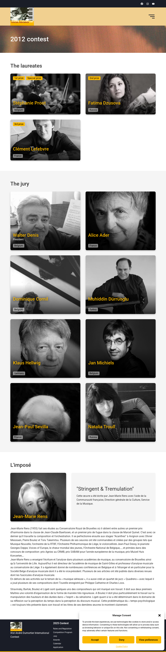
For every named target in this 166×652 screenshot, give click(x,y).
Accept (95, 639)
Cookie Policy (122, 646)
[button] (159, 615)
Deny (121, 639)
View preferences (148, 639)
